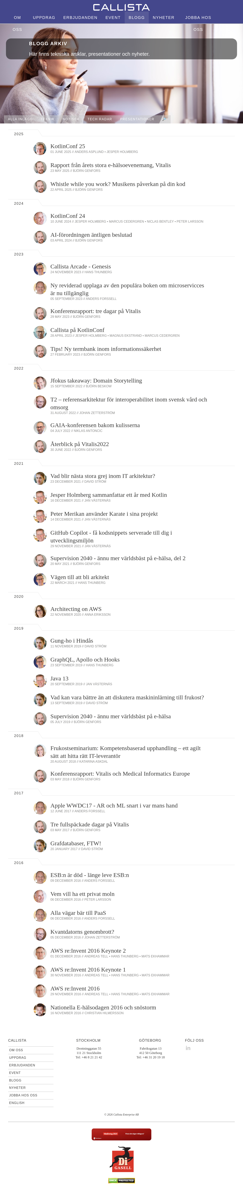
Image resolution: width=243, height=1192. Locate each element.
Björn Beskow (99, 386)
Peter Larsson (190, 221)
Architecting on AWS (76, 609)
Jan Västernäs (97, 500)
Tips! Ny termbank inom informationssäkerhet (106, 348)
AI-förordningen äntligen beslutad (91, 234)
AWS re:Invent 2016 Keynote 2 (88, 950)
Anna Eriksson (98, 614)
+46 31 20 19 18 (154, 1057)
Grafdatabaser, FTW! (76, 843)
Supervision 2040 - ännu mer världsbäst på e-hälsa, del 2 (118, 558)
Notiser (71, 119)
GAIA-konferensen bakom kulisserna (95, 425)
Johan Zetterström (97, 413)
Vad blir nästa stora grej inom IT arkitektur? (103, 476)
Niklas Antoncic (88, 431)
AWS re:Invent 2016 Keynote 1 (88, 969)
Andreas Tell (96, 956)
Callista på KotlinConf (78, 330)
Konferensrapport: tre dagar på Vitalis (96, 311)
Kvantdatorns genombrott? (82, 931)
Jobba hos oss (198, 23)
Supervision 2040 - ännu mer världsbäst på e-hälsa (111, 716)
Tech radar (99, 119)
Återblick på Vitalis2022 (80, 444)
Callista (17, 1040)
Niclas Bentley (160, 221)
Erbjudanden (80, 17)
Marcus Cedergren (126, 221)
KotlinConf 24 (68, 215)
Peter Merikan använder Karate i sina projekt (104, 513)
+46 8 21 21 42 (92, 1057)
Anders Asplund (89, 152)
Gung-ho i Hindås (72, 640)
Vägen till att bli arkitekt (80, 577)
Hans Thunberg (98, 272)
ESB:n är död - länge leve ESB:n (90, 875)
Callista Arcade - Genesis (81, 266)
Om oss (17, 23)
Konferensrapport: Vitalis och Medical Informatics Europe (120, 773)
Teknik (48, 119)
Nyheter (164, 17)
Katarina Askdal (93, 761)
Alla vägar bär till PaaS (78, 912)
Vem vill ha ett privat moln (83, 894)
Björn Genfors (86, 170)
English (227, 29)
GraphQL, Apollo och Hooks (85, 659)
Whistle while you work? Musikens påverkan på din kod (118, 184)
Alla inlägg (20, 119)
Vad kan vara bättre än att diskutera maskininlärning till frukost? (127, 697)
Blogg (137, 17)
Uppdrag (44, 17)
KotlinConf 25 (68, 146)
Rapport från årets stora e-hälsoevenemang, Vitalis (111, 165)
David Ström (95, 481)
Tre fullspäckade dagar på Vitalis (90, 824)
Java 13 (60, 678)
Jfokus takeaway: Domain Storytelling (96, 380)
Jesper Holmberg (122, 152)
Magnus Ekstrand (126, 335)
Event (113, 17)
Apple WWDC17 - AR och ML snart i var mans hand (114, 805)
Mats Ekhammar (155, 956)
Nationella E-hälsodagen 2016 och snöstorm (103, 1007)
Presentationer (137, 119)
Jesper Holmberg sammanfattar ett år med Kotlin (109, 494)
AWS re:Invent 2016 (75, 988)
